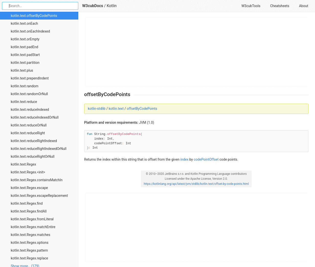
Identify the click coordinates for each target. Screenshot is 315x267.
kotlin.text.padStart (25, 55)
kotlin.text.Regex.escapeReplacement (39, 196)
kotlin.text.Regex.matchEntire (33, 227)
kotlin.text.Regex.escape (29, 188)
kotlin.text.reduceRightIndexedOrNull (39, 149)
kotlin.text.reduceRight (28, 133)
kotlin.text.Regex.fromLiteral (32, 219)
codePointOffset (206, 159)
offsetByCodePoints (142, 109)
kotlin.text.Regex (23, 164)
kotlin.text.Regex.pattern (29, 250)
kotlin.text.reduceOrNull (28, 125)
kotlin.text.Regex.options (29, 243)
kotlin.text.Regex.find (27, 203)
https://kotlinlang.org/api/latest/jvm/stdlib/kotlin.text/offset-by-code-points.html (196, 184)
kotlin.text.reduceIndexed (30, 109)
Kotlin (112, 5)
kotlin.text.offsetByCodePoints (34, 16)
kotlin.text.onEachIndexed (30, 31)
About (303, 6)
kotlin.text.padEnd (24, 47)
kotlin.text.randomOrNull (29, 94)
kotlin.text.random (24, 86)
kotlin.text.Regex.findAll (28, 211)
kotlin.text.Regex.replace (29, 258)
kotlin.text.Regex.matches (30, 235)
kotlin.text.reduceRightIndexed (34, 141)
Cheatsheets (279, 6)
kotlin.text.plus (22, 70)
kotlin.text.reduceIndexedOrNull (34, 117)
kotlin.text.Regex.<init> (28, 172)
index (184, 159)
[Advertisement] (196, 52)
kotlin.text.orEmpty (25, 39)
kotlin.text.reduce (24, 102)
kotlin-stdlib (96, 109)
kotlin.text (116, 109)
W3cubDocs (92, 5)
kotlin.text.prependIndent (30, 78)
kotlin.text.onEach (24, 23)
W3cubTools (250, 6)
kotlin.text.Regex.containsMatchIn (37, 180)
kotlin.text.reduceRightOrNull (33, 156)
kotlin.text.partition (25, 63)
